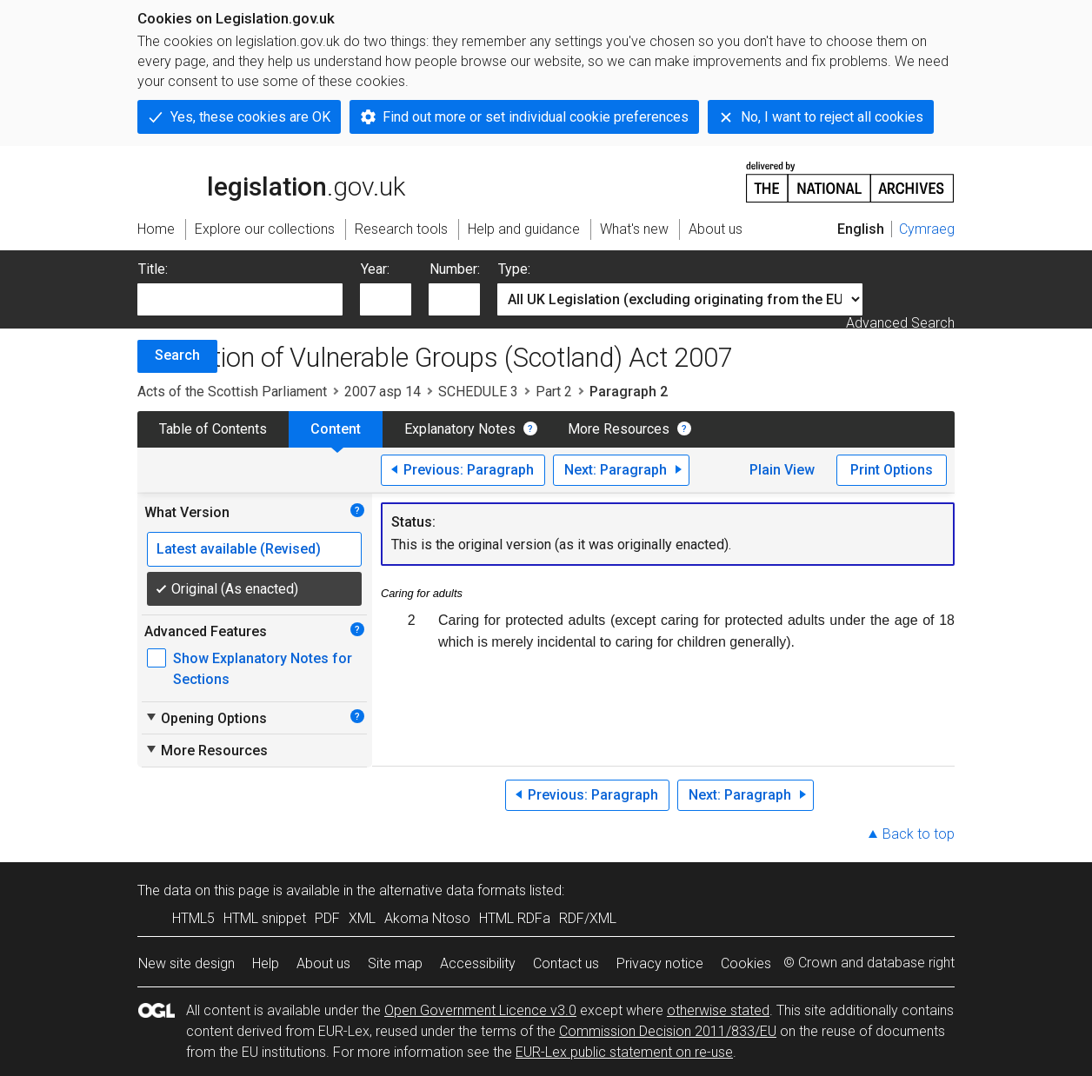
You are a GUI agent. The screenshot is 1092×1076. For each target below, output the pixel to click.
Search (177, 355)
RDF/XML (587, 918)
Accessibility (478, 963)
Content (335, 429)
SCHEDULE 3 (478, 391)
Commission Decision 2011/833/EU (667, 1031)
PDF (327, 918)
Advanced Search (900, 323)
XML (362, 918)
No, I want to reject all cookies (832, 117)
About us (323, 963)
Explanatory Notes (460, 429)
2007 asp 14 (382, 391)
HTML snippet (264, 918)
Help (265, 963)
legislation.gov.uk (271, 181)
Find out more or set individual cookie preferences (536, 117)
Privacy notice (659, 963)
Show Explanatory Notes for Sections (262, 668)
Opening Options (205, 718)
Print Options (891, 470)
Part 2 (554, 391)
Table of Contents (213, 429)
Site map (395, 963)
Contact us (566, 963)
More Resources (618, 429)
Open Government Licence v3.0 (480, 1010)
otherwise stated (718, 1010)
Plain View (782, 470)
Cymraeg (927, 229)
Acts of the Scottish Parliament (232, 391)
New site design (186, 963)
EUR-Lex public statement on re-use (624, 1052)
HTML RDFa (514, 918)
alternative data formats (452, 890)
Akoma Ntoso (427, 918)
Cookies (746, 963)
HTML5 (193, 918)
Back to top (918, 834)
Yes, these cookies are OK (250, 117)
